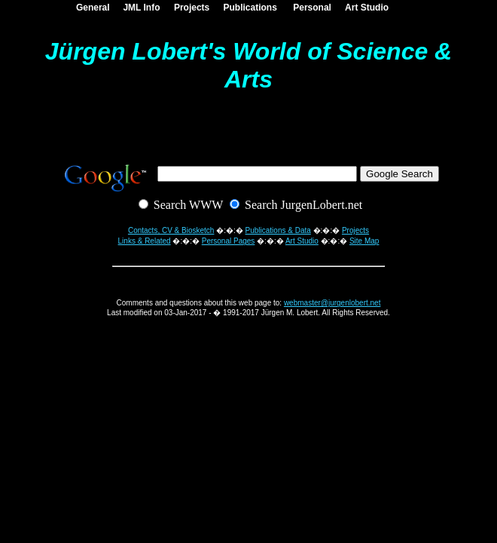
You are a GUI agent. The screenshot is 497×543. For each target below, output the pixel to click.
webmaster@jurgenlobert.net (332, 303)
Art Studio (364, 7)
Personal (309, 7)
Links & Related (144, 241)
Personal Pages (228, 241)
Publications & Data (278, 230)
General (90, 7)
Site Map (364, 241)
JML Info (139, 7)
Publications (247, 7)
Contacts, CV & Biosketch (171, 230)
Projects (189, 7)
